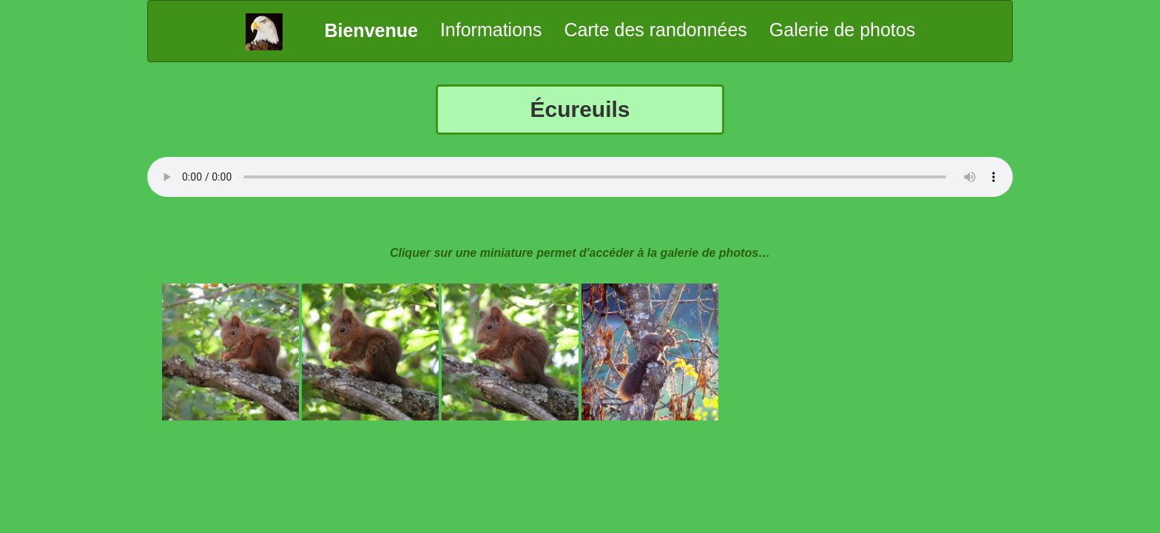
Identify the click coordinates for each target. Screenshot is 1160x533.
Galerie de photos (842, 29)
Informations (491, 29)
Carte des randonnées (655, 29)
